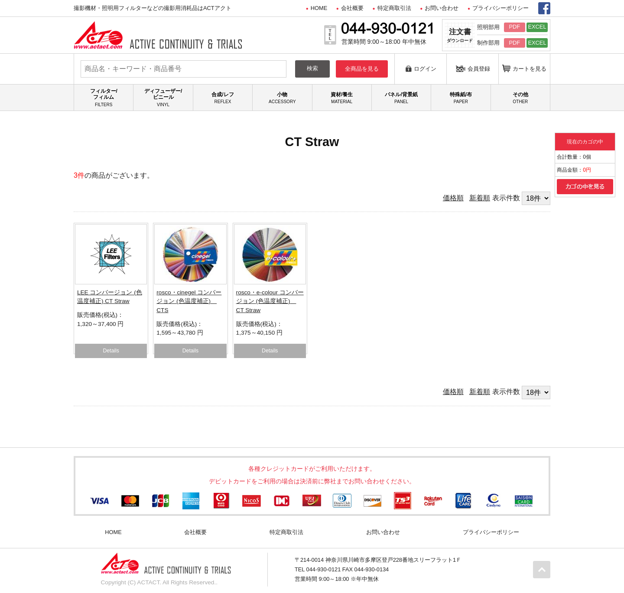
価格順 (453, 198)
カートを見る (524, 68)
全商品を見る (362, 68)
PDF (514, 26)
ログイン (420, 68)
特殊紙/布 (460, 97)
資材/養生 (341, 97)
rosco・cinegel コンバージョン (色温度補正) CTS (188, 301)
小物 (282, 97)
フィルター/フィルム (103, 98)
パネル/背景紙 (401, 97)
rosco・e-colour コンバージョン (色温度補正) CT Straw (270, 301)
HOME (319, 8)
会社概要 (352, 8)
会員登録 (472, 68)
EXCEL (537, 26)
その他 (520, 97)
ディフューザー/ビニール (163, 98)
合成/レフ (222, 97)
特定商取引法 (394, 8)
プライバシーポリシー (500, 8)
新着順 (479, 198)
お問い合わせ (441, 8)
